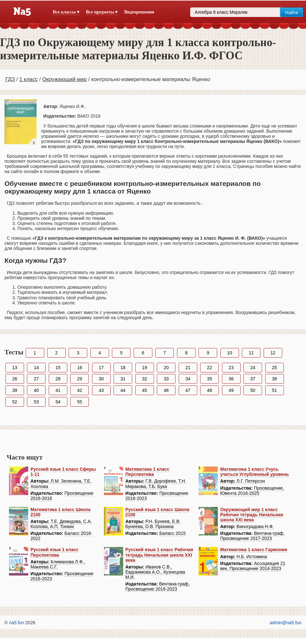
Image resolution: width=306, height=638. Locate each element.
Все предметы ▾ (101, 12)
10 (229, 352)
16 (79, 367)
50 (252, 390)
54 (58, 401)
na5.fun (16, 622)
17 (101, 367)
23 (231, 367)
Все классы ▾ (66, 12)
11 (251, 352)
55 (79, 401)
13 (14, 367)
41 (58, 390)
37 (252, 378)
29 (79, 378)
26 (14, 378)
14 (36, 367)
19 (144, 367)
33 (166, 378)
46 (166, 390)
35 (209, 378)
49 (231, 390)
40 (36, 390)
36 (231, 378)
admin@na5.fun (286, 622)
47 (188, 390)
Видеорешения (139, 12)
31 (122, 378)
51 (274, 390)
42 (79, 390)
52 (14, 401)
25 (274, 367)
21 (188, 367)
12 (273, 352)
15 (58, 367)
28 (58, 378)
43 (101, 390)
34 (188, 378)
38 (274, 378)
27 (36, 378)
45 (144, 390)
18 (122, 367)
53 (36, 401)
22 (209, 367)
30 (101, 378)
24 (252, 367)
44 (122, 390)
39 (14, 390)
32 (144, 378)
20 (166, 367)
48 (209, 390)
